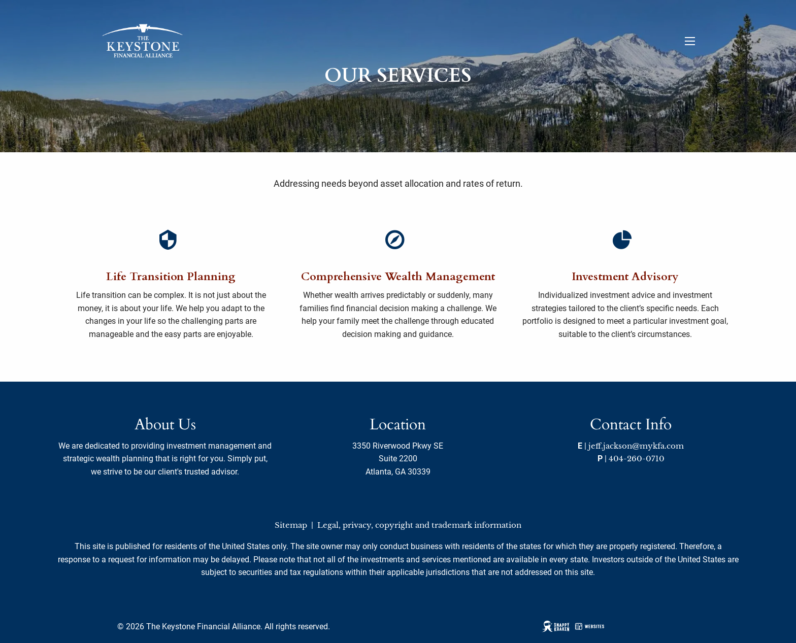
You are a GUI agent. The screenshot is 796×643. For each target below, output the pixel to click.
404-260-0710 (637, 458)
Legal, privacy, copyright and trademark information (419, 525)
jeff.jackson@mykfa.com (636, 446)
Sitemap (291, 525)
